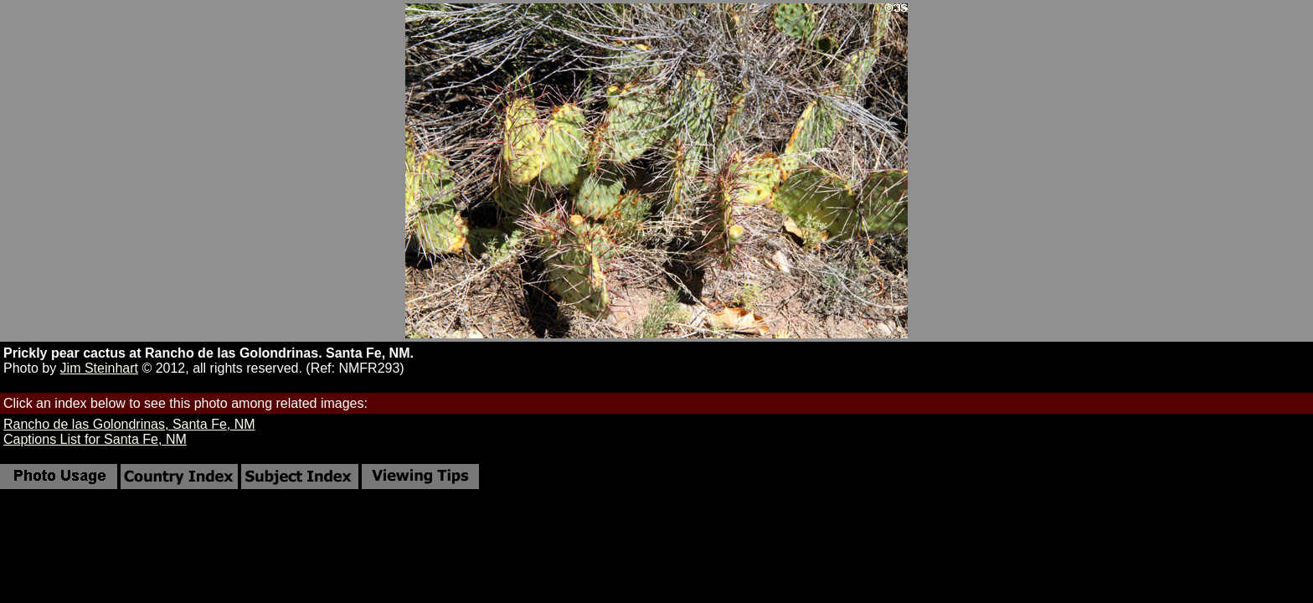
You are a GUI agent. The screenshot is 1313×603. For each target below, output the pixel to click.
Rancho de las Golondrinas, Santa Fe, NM (129, 424)
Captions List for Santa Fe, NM (95, 439)
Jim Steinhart (99, 368)
